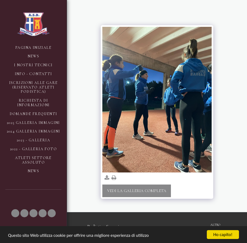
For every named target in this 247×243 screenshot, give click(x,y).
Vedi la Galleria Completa (136, 190)
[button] (15, 213)
